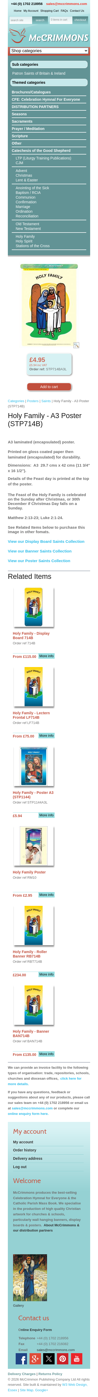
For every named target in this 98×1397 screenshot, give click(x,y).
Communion (25, 197)
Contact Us (77, 10)
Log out (19, 1167)
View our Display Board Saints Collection (46, 541)
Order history (24, 1150)
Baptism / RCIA (28, 193)
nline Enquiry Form (36, 1330)
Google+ (41, 1390)
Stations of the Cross (33, 246)
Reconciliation (27, 216)
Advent (21, 171)
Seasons (19, 114)
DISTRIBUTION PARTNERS (35, 107)
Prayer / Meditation (28, 129)
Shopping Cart (49, 10)
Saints (46, 401)
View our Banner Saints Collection (40, 551)
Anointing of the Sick (32, 188)
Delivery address (27, 1158)
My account (23, 1142)
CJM (19, 163)
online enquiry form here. (28, 1114)
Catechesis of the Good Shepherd (41, 150)
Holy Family (25, 236)
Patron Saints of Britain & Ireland (38, 73)
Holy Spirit (24, 241)
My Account (31, 10)
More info (46, 656)
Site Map (26, 1390)
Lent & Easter (27, 180)
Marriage (23, 207)
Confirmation (26, 202)
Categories (16, 401)
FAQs (64, 10)
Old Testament (27, 224)
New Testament (28, 229)
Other (16, 143)
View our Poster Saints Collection (39, 560)
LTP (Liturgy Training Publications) (43, 158)
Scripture (20, 136)
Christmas (24, 175)
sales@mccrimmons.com (66, 4)
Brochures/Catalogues (31, 92)
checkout (80, 19)
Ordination (24, 211)
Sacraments (22, 121)
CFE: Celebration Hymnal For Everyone (46, 99)
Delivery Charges (22, 1374)
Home (17, 10)
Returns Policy (50, 1374)
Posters (32, 401)
